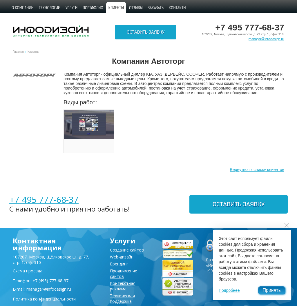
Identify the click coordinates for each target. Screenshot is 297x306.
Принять (272, 290)
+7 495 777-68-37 (44, 199)
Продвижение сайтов (123, 273)
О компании (23, 7)
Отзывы (136, 7)
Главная (18, 51)
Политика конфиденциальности (44, 299)
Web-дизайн (121, 257)
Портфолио (93, 7)
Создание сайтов (127, 250)
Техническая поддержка (122, 298)
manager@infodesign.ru (266, 39)
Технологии (49, 7)
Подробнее (229, 290)
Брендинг (119, 264)
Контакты (177, 7)
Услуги (71, 7)
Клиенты (33, 51)
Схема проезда (27, 271)
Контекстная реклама (122, 286)
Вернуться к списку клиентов (257, 169)
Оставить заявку (145, 32)
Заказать (156, 7)
